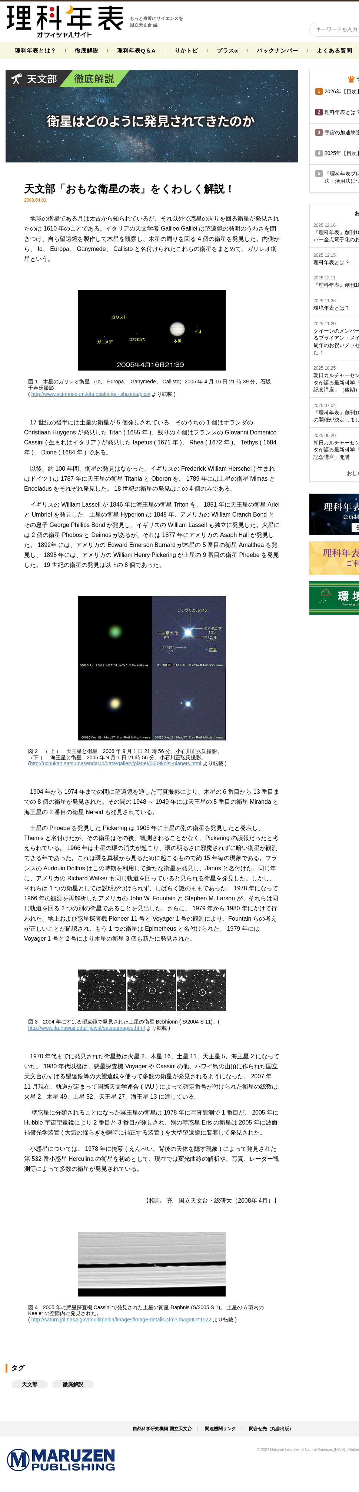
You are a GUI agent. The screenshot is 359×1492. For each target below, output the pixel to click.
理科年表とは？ (35, 50)
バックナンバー (277, 50)
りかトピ (186, 50)
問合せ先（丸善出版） (271, 1429)
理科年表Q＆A (136, 50)
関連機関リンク (220, 1429)
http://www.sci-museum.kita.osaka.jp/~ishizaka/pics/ (90, 394)
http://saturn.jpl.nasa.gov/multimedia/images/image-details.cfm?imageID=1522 (121, 1320)
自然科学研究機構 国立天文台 (162, 1429)
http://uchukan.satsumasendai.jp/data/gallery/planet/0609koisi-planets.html (115, 763)
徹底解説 (87, 50)
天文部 (29, 1384)
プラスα (227, 50)
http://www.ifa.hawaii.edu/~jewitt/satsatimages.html (86, 1028)
